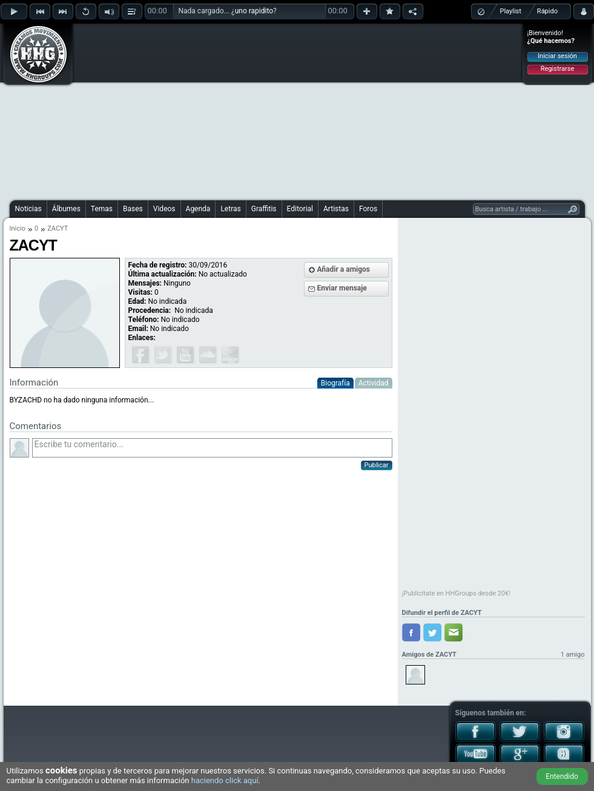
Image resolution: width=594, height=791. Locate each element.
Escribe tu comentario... (212, 448)
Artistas (336, 209)
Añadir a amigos (344, 269)
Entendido (562, 776)
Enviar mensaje (342, 288)
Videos (164, 209)
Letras (230, 209)
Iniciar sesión (557, 56)
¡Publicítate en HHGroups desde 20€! (456, 593)
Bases (133, 209)
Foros (368, 209)
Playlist (510, 11)
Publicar (377, 465)
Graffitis (264, 209)
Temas (102, 209)
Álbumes (66, 209)
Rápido (547, 11)
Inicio (17, 228)
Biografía (335, 383)
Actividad (373, 383)
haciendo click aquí (225, 780)
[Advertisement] (272, 110)
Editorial (300, 209)
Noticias (28, 209)
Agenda (198, 209)
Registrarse (557, 69)
